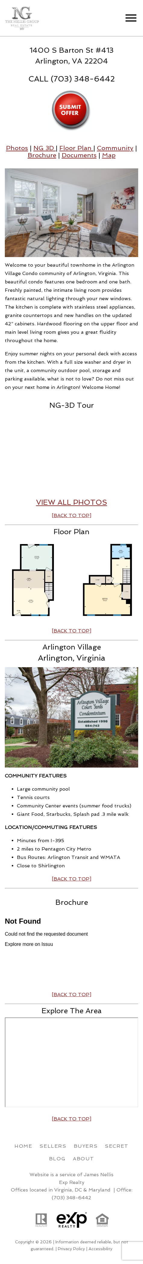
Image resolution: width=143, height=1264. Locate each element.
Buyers (86, 1146)
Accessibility (100, 1248)
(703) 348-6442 (71, 1197)
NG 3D (44, 148)
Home (23, 1146)
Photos (17, 148)
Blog (57, 1159)
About (83, 1159)
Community (115, 148)
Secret (117, 1146)
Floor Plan (76, 148)
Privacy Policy (71, 1248)
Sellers (52, 1146)
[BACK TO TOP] (71, 994)
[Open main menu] (131, 18)
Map (109, 155)
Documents (79, 155)
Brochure (42, 155)
